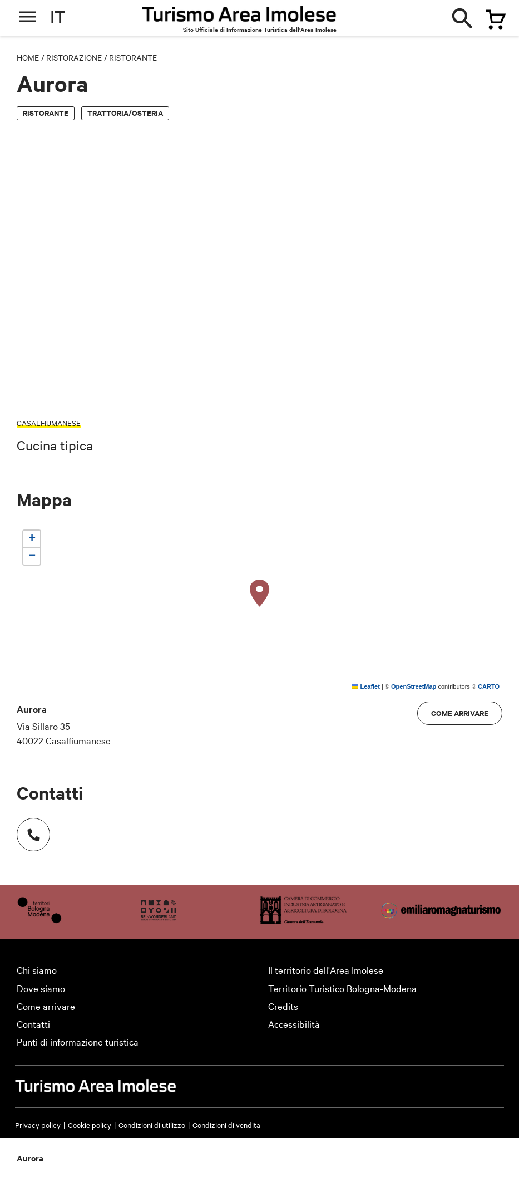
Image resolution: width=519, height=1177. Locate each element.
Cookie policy (89, 1125)
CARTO (489, 686)
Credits (283, 1005)
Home (28, 57)
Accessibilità (294, 1023)
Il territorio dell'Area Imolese (325, 969)
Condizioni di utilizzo (151, 1125)
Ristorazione (74, 57)
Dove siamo (41, 988)
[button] (260, 593)
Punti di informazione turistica (78, 1041)
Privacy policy (38, 1125)
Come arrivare (459, 713)
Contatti (33, 1023)
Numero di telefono (28, 829)
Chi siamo (37, 969)
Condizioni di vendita (226, 1125)
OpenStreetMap (413, 686)
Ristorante (133, 57)
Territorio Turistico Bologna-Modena (342, 988)
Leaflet (366, 686)
